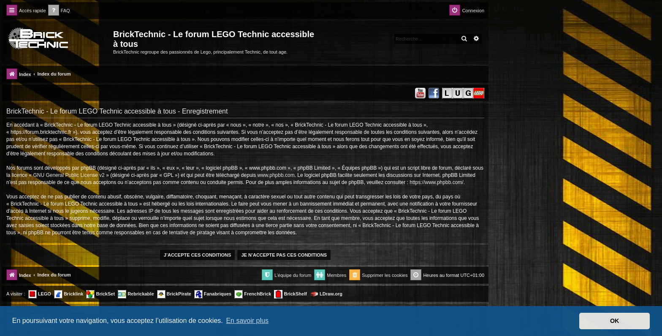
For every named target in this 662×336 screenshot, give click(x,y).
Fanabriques (212, 294)
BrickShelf (290, 294)
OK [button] (614, 320)
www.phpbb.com (276, 175)
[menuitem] (59, 11)
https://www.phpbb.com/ (436, 182)
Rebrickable (136, 294)
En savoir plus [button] (247, 320)
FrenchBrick (252, 294)
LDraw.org (326, 294)
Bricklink (69, 294)
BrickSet (100, 294)
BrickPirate (174, 294)
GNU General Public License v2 (68, 175)
